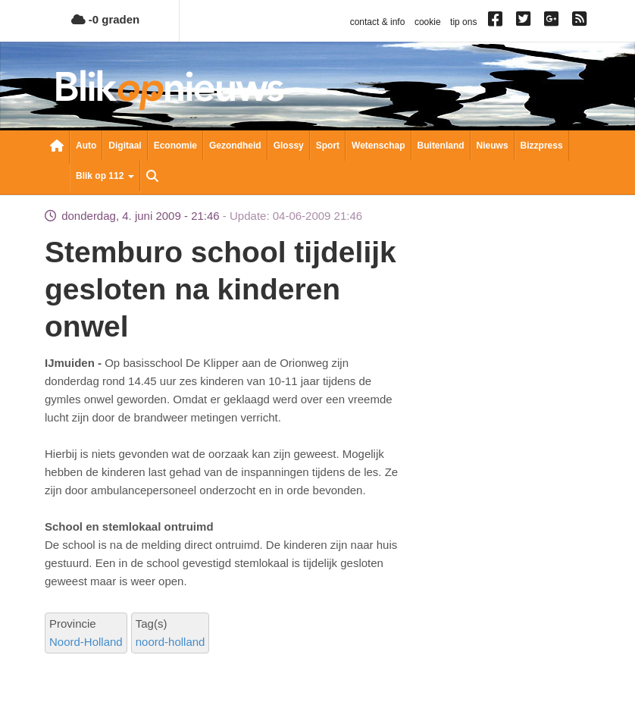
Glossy (289, 145)
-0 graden (105, 19)
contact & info (377, 22)
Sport (327, 145)
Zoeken (152, 177)
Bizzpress (542, 145)
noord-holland (170, 641)
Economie (175, 145)
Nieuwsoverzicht (57, 147)
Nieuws (492, 145)
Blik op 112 (105, 176)
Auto (86, 145)
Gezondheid (235, 145)
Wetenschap (378, 145)
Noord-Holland (86, 641)
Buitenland (441, 145)
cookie (427, 22)
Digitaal (124, 145)
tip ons (463, 22)
